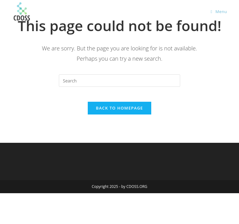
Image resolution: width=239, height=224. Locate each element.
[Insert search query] (119, 80)
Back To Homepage (119, 112)
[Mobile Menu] (219, 11)
